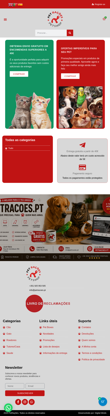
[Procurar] (70, 33)
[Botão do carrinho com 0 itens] (103, 401)
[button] (5, 19)
